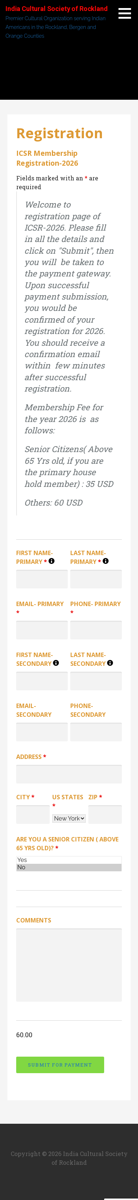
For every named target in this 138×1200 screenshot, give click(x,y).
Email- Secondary (34, 710)
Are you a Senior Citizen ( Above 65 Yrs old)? (67, 843)
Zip (95, 797)
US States (67, 801)
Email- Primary (40, 608)
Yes (69, 860)
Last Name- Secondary (96, 659)
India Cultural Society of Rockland (57, 8)
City (25, 797)
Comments (33, 920)
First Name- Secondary (42, 659)
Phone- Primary (95, 608)
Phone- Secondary (88, 710)
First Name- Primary (42, 557)
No (69, 867)
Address (31, 757)
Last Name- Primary (96, 557)
